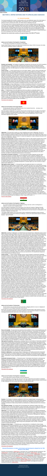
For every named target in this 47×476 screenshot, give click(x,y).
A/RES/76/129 (4, 452)
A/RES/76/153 (34, 452)
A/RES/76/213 (15, 462)
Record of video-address (6, 196)
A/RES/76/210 (23, 460)
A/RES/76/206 (19, 457)
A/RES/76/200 (21, 453)
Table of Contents (3, 12)
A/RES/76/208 (28, 459)
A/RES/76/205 (30, 455)
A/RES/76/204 (37, 453)
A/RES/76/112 (16, 451)
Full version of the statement (7, 99)
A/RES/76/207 (24, 458)
